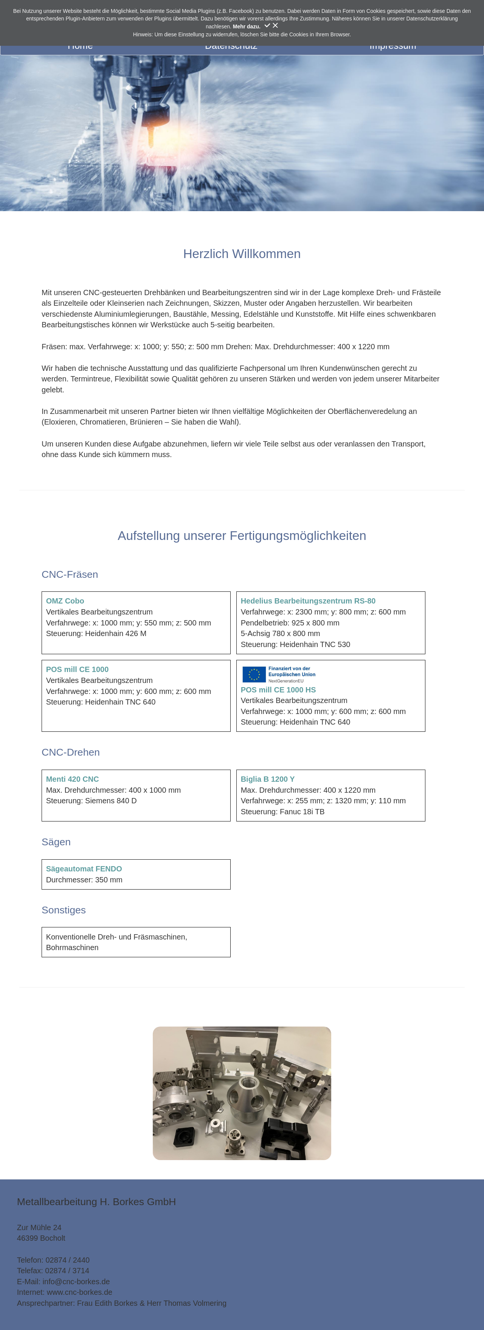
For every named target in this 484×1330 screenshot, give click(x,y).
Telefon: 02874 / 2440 (53, 1260)
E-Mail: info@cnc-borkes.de (63, 1281)
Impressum (392, 45)
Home (80, 45)
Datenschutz (231, 45)
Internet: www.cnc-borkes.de (64, 1292)
